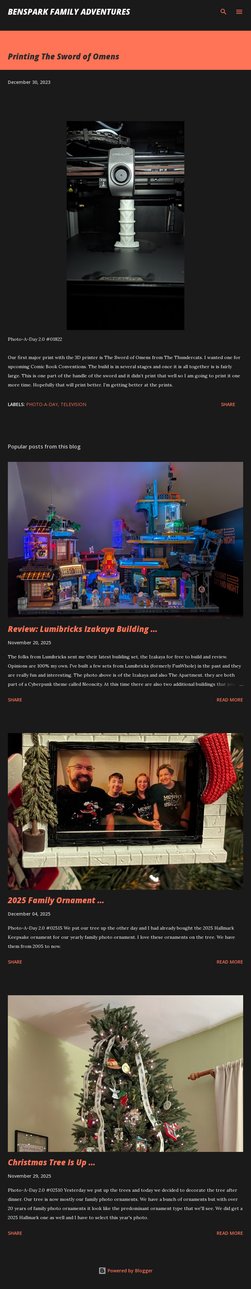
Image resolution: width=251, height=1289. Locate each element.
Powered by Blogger (125, 1270)
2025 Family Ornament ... (56, 900)
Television (73, 404)
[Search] (223, 12)
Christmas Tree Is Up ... (51, 1162)
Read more (230, 700)
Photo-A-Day (42, 404)
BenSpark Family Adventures (69, 11)
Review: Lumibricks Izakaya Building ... (83, 628)
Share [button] (228, 404)
